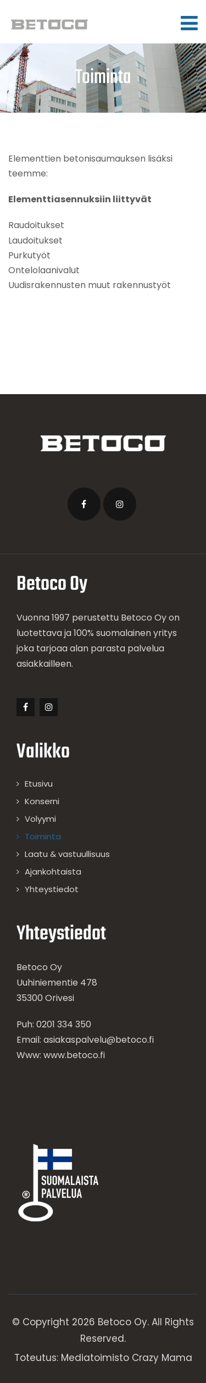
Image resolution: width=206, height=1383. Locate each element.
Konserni (42, 801)
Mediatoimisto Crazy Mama (126, 1357)
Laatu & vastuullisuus (67, 854)
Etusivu (39, 783)
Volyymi (40, 819)
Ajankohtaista (53, 871)
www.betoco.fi (74, 1055)
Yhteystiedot (52, 889)
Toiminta (43, 836)
